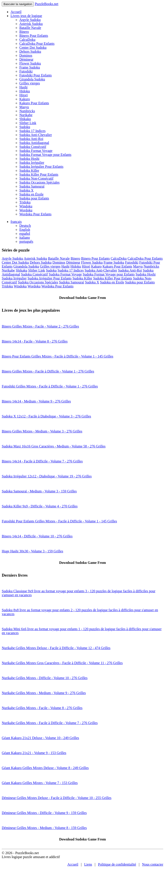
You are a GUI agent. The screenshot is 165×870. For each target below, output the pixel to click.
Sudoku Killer (29, 170)
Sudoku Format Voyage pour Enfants (45, 154)
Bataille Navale (30, 28)
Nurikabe (26, 115)
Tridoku (25, 202)
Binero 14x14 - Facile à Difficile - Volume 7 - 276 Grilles (42, 461)
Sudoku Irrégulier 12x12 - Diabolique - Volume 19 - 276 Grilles (47, 476)
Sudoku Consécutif (32, 147)
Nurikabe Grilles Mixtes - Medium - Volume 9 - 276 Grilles (44, 693)
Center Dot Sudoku (33, 47)
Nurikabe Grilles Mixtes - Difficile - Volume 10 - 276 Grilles (44, 678)
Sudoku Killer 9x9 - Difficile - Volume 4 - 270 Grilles (40, 506)
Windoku (25, 206)
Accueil (16, 12)
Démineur (26, 59)
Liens (88, 864)
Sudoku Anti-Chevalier (35, 135)
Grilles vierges (29, 83)
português (26, 241)
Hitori (23, 95)
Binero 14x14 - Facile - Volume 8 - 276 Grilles (34, 341)
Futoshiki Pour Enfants (35, 75)
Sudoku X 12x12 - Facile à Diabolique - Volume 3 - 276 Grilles (46, 416)
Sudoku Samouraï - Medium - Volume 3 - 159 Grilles (39, 491)
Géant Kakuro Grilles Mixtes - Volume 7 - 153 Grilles (40, 783)
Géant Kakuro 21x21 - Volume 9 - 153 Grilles (34, 753)
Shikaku (25, 119)
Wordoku (25, 210)
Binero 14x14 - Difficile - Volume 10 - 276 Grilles (37, 536)
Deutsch (25, 225)
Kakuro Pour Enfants (34, 103)
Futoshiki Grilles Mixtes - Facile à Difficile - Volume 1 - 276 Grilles (50, 386)
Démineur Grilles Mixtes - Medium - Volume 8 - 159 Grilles (44, 828)
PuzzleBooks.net (46, 4)
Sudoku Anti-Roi (31, 139)
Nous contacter (152, 864)
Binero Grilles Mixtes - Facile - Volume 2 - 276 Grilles (40, 326)
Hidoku (24, 91)
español (24, 233)
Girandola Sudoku (32, 79)
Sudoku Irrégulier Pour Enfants (41, 166)
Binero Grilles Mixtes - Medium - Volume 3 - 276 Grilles (42, 431)
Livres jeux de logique (26, 16)
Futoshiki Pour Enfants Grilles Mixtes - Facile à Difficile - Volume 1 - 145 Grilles (59, 521)
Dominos (25, 55)
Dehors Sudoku (30, 51)
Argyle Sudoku (30, 20)
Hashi (23, 87)
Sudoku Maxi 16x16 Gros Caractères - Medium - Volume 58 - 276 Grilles (53, 446)
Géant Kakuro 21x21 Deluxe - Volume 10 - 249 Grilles (40, 738)
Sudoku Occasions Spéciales (39, 182)
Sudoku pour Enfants (34, 198)
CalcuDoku (27, 39)
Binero (24, 32)
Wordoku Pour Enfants (35, 214)
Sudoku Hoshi (29, 158)
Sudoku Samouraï (31, 186)
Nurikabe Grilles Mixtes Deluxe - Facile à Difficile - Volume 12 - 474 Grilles (56, 648)
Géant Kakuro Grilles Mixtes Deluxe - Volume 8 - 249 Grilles (45, 768)
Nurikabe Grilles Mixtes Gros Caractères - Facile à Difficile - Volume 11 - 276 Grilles (62, 663)
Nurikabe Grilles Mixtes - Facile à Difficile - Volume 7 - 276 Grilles (50, 723)
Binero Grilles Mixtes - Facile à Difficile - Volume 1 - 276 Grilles (48, 371)
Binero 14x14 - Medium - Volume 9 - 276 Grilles (36, 401)
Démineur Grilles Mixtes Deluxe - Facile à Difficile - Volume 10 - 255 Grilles (56, 798)
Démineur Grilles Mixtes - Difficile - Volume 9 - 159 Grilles (44, 813)
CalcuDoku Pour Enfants (36, 43)
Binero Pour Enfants (33, 35)
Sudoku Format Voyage (36, 151)
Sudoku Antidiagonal (34, 143)
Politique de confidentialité (117, 864)
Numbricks (27, 111)
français (16, 222)
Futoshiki (26, 71)
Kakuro (24, 99)
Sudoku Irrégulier (31, 162)
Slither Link (27, 123)
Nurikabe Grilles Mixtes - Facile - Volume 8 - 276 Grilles (42, 708)
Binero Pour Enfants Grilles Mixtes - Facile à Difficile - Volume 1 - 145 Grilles (57, 356)
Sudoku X (26, 190)
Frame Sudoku (29, 67)
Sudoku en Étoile (31, 194)
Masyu (24, 107)
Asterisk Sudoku (31, 24)
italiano (24, 237)
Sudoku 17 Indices (32, 131)
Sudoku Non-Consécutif (36, 178)
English (24, 229)
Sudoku (24, 127)
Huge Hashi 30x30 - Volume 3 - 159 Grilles (32, 551)
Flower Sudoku (30, 63)
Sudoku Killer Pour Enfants (38, 174)
